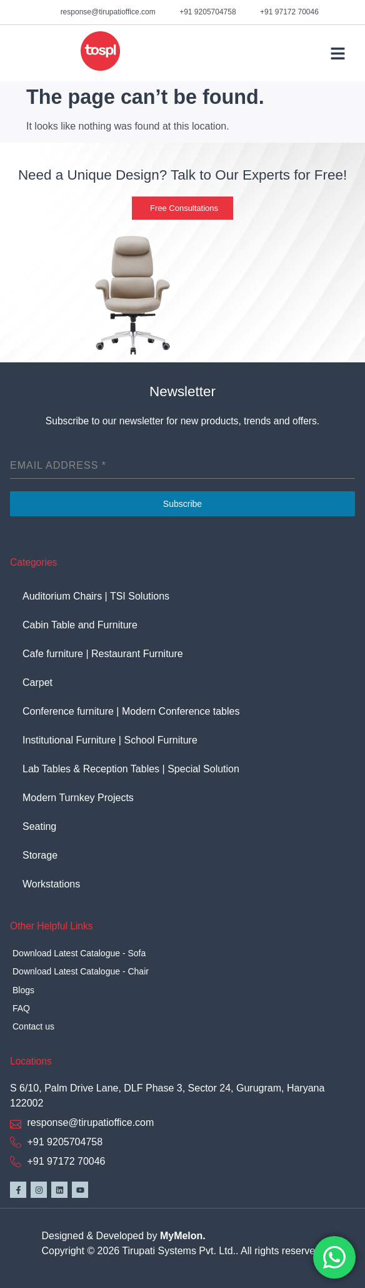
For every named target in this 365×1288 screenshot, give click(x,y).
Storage (40, 855)
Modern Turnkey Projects (78, 797)
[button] (337, 53)
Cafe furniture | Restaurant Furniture (102, 653)
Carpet (37, 682)
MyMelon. (183, 1235)
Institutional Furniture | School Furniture (110, 740)
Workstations (51, 884)
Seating (39, 826)
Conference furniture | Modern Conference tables (130, 711)
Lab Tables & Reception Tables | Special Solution (130, 769)
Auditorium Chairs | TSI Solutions (95, 596)
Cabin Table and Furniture (82, 625)
